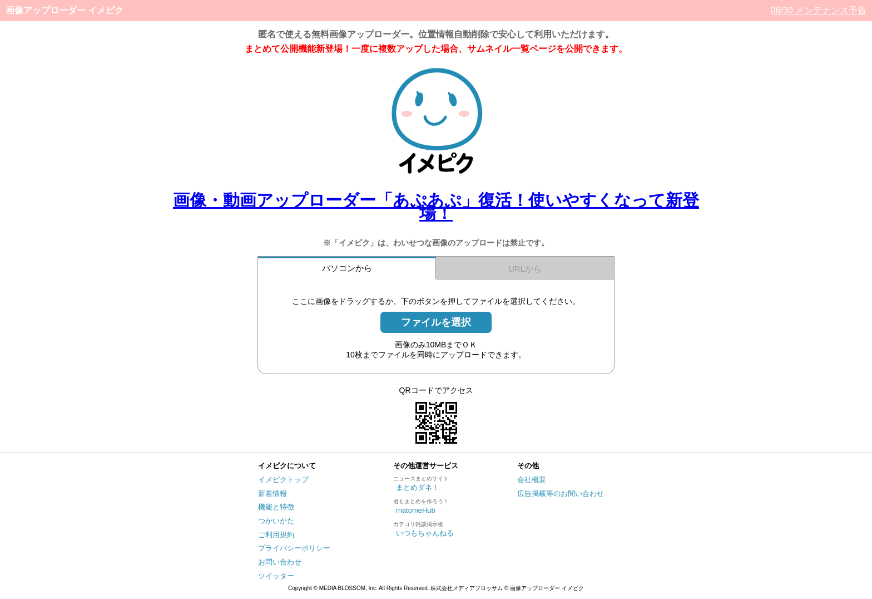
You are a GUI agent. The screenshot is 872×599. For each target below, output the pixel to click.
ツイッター (276, 576)
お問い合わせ (279, 562)
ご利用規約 (276, 535)
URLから (525, 268)
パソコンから (347, 268)
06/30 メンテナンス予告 (818, 10)
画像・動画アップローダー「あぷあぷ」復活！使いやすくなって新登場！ (436, 206)
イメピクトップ (283, 479)
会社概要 (531, 479)
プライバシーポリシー (294, 548)
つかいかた (276, 521)
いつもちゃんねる (425, 533)
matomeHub (415, 510)
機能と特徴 (276, 507)
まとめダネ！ (417, 487)
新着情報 (272, 493)
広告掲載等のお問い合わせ (560, 493)
